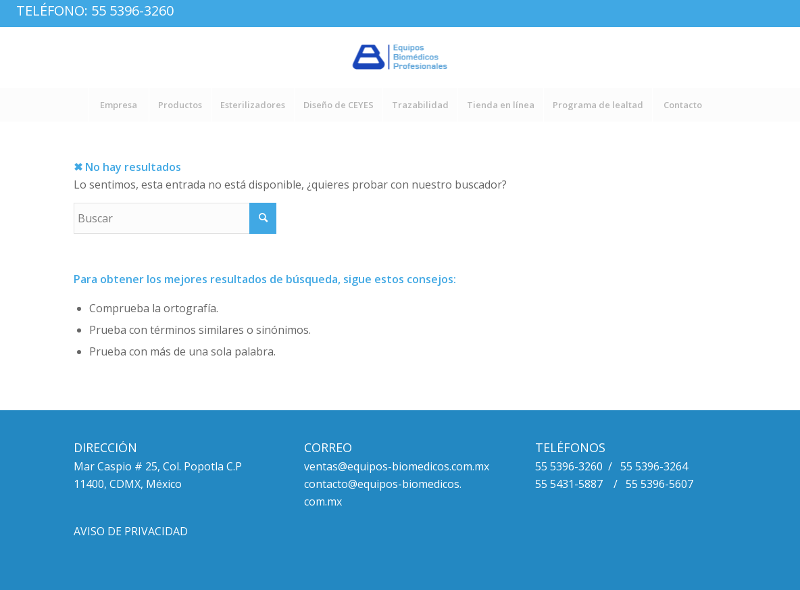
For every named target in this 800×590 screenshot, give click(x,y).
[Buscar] (175, 218)
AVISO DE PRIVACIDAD (131, 531)
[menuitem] (118, 105)
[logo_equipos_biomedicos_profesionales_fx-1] (400, 57)
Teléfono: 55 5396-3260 (95, 10)
